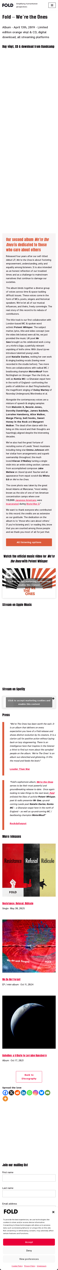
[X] (11, 1092)
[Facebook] (5, 1092)
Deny (29, 1250)
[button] (53, 1212)
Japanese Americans (26, 500)
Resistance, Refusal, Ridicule (17, 903)
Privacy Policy (29, 1266)
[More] (5, 1098)
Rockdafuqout (18, 823)
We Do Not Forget (11, 979)
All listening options (29, 542)
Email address (9, 1203)
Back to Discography (29, 1076)
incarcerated (12, 503)
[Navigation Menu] (52, 5)
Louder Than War (20, 769)
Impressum (41, 1266)
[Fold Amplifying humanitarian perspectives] (23, 5)
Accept (29, 1242)
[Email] (47, 1092)
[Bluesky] (41, 1092)
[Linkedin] (23, 1092)
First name (7, 1172)
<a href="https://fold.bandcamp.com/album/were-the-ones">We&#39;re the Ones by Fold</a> (29, 141)
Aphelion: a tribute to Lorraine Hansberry (24, 1055)
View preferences (29, 1259)
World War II (33, 503)
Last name (7, 1188)
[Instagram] (35, 1092)
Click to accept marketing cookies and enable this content (29, 583)
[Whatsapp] (29, 1092)
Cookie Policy (17, 1266)
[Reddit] (17, 1092)
